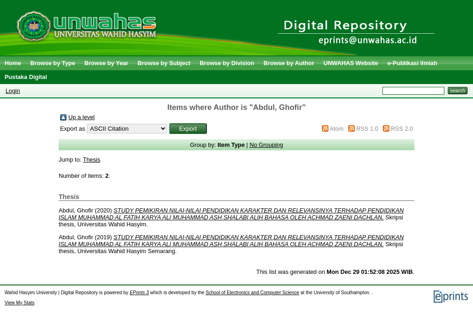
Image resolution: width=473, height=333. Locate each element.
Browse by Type (52, 63)
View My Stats (20, 302)
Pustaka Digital (26, 76)
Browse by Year (106, 63)
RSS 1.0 (367, 128)
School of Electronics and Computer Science (252, 292)
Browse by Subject (164, 63)
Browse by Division (227, 63)
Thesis (91, 159)
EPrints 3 (139, 292)
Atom (337, 128)
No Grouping (266, 144)
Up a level (81, 117)
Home (13, 63)
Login (13, 90)
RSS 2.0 (402, 128)
